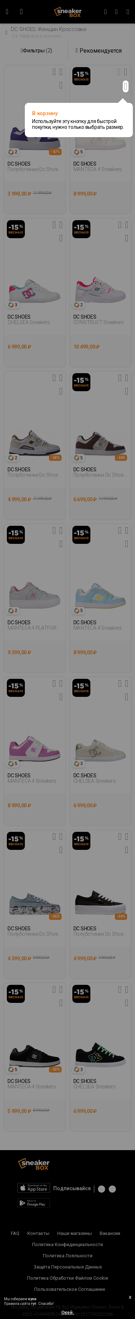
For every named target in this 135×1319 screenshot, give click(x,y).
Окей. (67, 1312)
